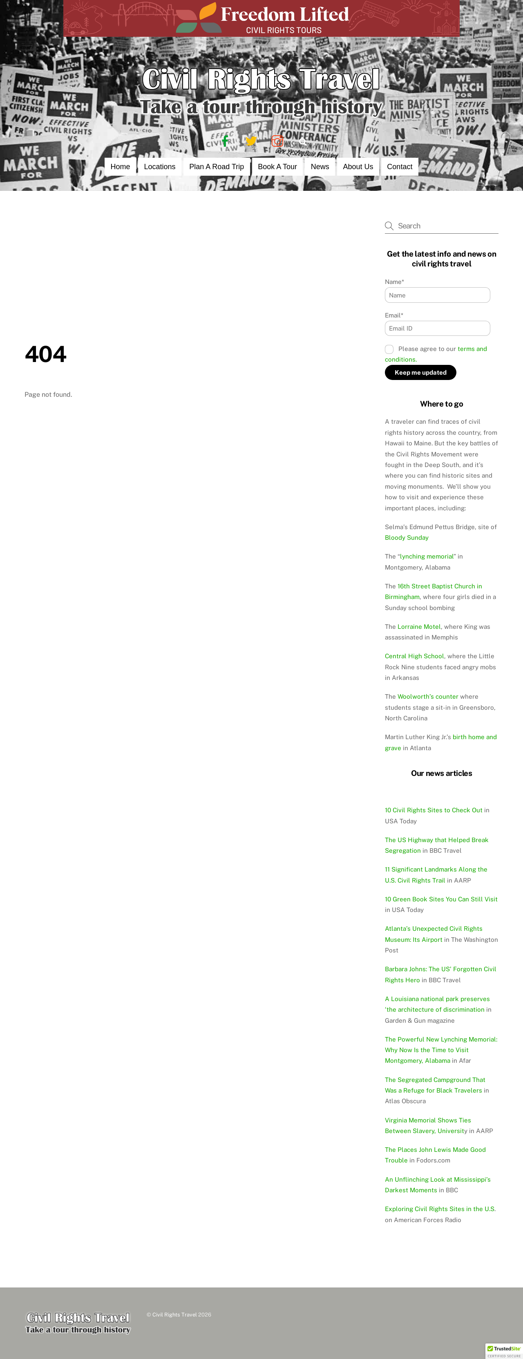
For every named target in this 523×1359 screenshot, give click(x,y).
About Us (358, 167)
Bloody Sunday (407, 537)
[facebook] (226, 141)
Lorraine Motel (419, 626)
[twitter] (252, 141)
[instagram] (279, 141)
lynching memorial (427, 556)
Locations (159, 167)
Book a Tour (277, 167)
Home (120, 167)
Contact (399, 167)
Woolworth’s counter (428, 696)
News (320, 167)
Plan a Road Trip (216, 167)
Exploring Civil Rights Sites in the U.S (439, 1208)
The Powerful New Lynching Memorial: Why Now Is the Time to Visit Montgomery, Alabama (441, 1050)
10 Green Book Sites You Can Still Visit (441, 899)
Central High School (414, 656)
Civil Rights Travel (174, 1315)
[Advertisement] (193, 279)
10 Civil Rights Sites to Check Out (434, 810)
